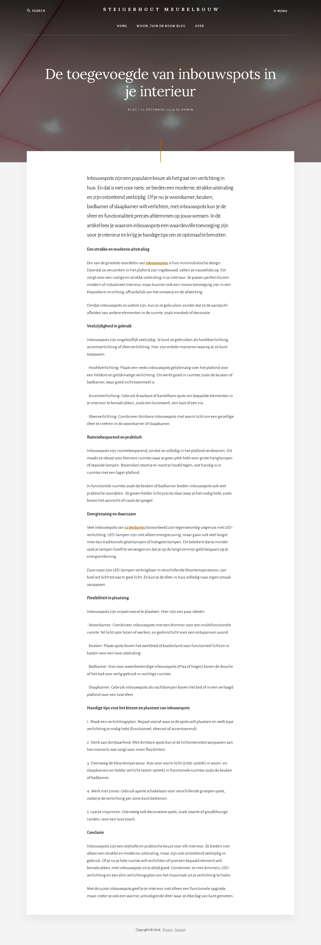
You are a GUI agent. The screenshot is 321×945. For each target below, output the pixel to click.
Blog (132, 109)
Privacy (168, 930)
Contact (180, 930)
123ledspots (135, 527)
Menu (281, 11)
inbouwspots (157, 263)
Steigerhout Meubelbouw (161, 9)
